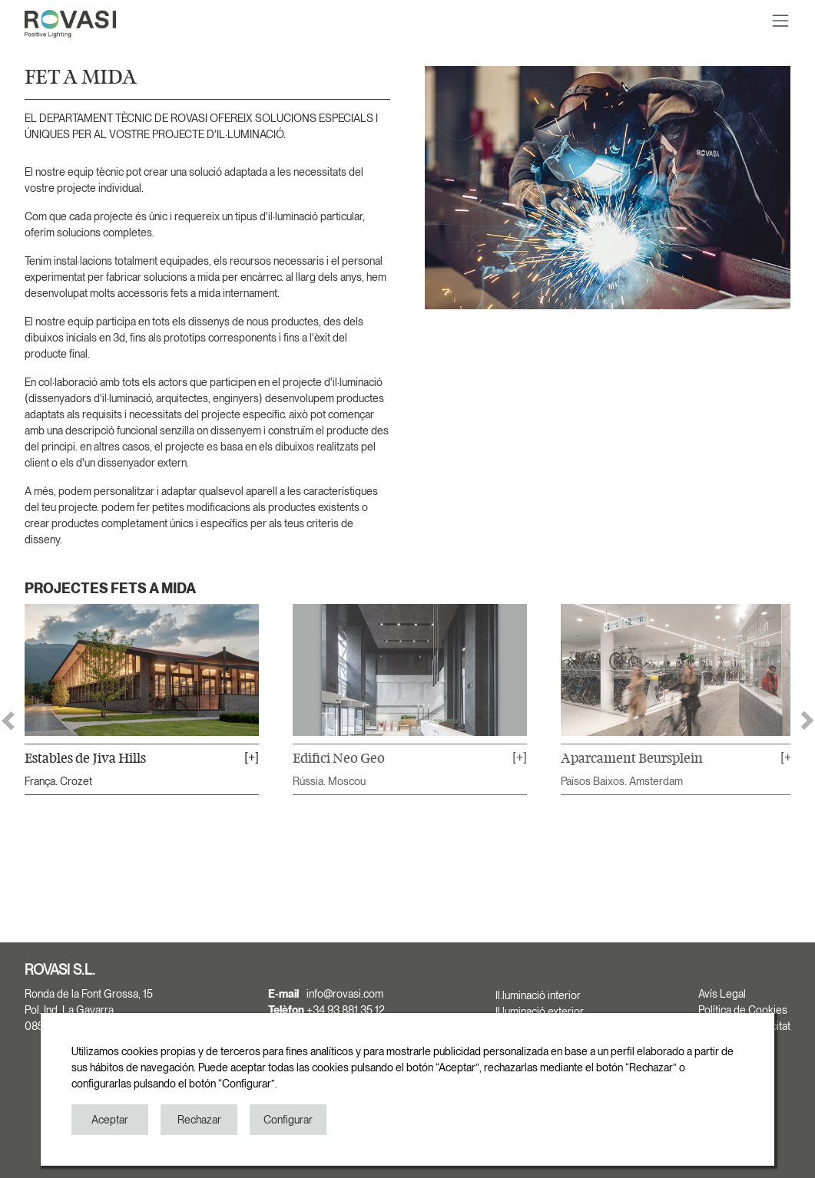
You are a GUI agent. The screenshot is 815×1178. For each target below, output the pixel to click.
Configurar (288, 1120)
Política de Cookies (742, 1010)
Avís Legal (722, 994)
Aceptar (109, 1120)
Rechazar (199, 1120)
